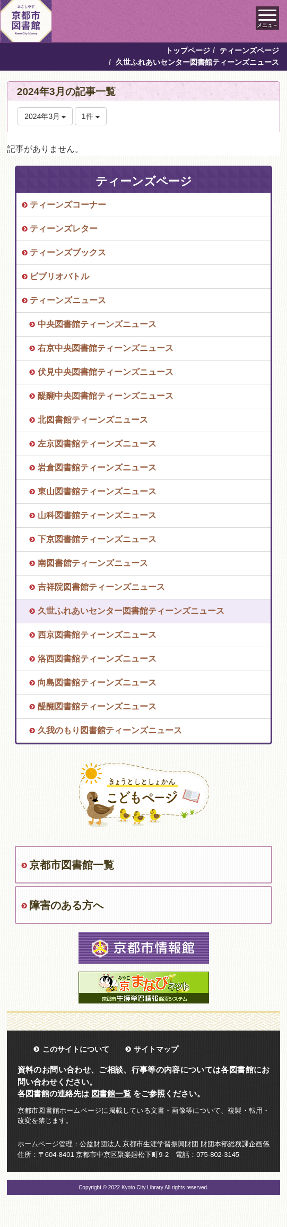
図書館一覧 (111, 1093)
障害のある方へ (66, 905)
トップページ (188, 50)
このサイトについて (75, 1049)
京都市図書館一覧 (71, 865)
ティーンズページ (249, 50)
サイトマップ (156, 1049)
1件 (91, 116)
